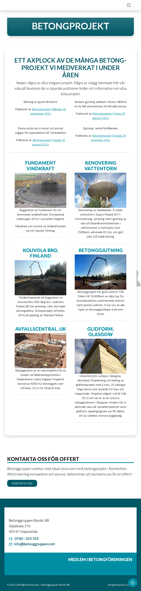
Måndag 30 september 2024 (48, 111)
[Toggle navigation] (129, 5)
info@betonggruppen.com (34, 544)
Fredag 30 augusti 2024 (108, 115)
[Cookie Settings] (132, 582)
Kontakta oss (22, 483)
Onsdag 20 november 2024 (108, 137)
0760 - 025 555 (27, 538)
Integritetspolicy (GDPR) (121, 585)
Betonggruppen (41, 109)
